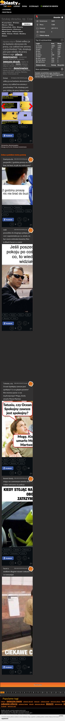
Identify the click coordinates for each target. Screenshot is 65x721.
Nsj (42, 77)
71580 (53, 24)
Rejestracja (6, 12)
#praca (6, 126)
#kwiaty (14, 658)
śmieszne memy (14, 701)
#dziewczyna (7, 207)
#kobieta (17, 207)
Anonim (39, 46)
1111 (48, 75)
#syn (13, 460)
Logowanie (6, 9)
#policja (17, 550)
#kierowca (26, 550)
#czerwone (14, 553)
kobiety (3, 701)
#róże (22, 658)
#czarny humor (8, 211)
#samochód (7, 550)
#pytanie (21, 460)
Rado (39, 56)
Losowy (17, 6)
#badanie (6, 130)
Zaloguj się (4, 147)
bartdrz (37, 77)
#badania (23, 126)
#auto (5, 553)
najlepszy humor (23, 704)
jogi (50, 73)
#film (5, 315)
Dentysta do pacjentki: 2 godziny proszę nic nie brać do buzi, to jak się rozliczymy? (17, 162)
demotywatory (21, 68)
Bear (38, 51)
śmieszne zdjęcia (55, 701)
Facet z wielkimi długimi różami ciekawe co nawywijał (16, 571)
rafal (38, 53)
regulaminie (5, 718)
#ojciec (6, 460)
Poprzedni (4, 101)
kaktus (39, 55)
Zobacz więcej (44, 35)
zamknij (61, 716)
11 (47, 692)
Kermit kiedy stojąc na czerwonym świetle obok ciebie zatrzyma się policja (16, 481)
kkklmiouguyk (40, 75)
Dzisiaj (53, 65)
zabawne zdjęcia (9, 704)
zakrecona (41, 62)
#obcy (21, 315)
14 (60, 692)
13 (56, 692)
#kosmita (6, 318)
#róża (5, 662)
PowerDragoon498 (56, 75)
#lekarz (14, 126)
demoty (50, 704)
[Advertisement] (17, 343)
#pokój (13, 315)
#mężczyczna (15, 662)
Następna (30, 101)
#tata (5, 463)
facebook (3, 706)
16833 (53, 21)
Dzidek (37, 73)
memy (18, 64)
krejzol (39, 47)
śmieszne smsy (12, 706)
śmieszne (37, 701)
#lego (15, 130)
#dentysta (19, 211)
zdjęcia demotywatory (12, 55)
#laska (28, 211)
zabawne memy (45, 701)
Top (8, 6)
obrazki (31, 704)
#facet (5, 658)
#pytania (13, 463)
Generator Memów (49, 6)
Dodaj (24, 6)
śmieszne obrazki (11, 61)
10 (42, 692)
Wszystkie (61, 65)
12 (51, 692)
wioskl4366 (45, 73)
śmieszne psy (58, 704)
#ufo (28, 315)
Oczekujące (34, 6)
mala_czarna (41, 58)
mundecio (56, 73)
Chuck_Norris (41, 60)
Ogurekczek (47, 77)
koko (38, 49)
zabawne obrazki (28, 701)
